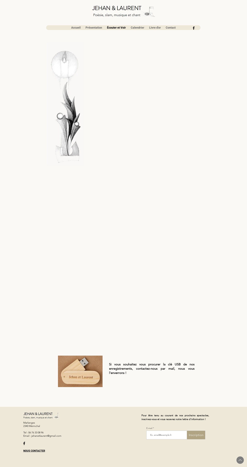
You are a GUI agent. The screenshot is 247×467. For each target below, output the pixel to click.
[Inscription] (196, 435)
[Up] (240, 460)
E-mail (149, 428)
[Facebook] (194, 28)
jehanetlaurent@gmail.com (46, 435)
